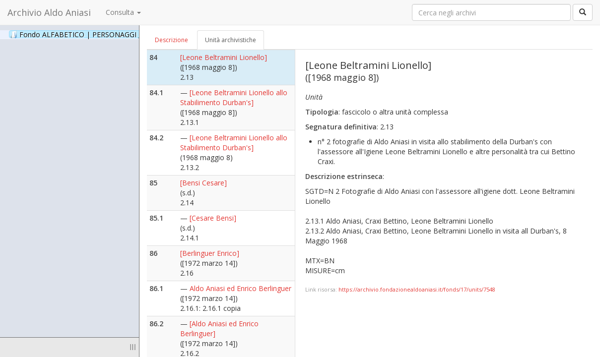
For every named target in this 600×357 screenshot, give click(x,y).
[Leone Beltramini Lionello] (223, 57)
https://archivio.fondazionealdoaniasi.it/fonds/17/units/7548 (416, 289)
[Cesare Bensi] (213, 218)
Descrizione (171, 40)
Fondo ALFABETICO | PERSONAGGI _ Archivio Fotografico (120, 34)
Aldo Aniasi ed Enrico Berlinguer (240, 288)
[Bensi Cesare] (203, 182)
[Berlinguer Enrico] (209, 253)
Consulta (123, 12)
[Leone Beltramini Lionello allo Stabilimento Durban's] (233, 97)
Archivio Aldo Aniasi (49, 12)
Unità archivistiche (230, 40)
